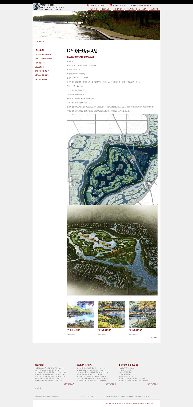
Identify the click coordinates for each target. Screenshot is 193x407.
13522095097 (100, 5)
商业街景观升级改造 (42, 71)
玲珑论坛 (136, 403)
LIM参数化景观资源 (128, 365)
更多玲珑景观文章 (69, 384)
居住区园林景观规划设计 (43, 54)
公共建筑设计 (40, 63)
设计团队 (142, 9)
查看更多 (155, 337)
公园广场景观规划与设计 (43, 59)
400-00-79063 (123, 5)
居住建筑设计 (40, 67)
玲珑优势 (105, 9)
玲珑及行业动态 (84, 365)
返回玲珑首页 (39, 42)
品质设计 (93, 9)
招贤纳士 (150, 403)
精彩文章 (39, 365)
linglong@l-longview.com (144, 5)
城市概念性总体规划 (42, 75)
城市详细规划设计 (41, 79)
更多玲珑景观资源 (152, 384)
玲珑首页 (108, 403)
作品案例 (130, 9)
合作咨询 (154, 9)
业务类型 (118, 9)
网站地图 (143, 403)
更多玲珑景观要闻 (111, 384)
